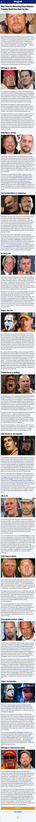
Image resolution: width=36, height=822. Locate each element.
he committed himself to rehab (11, 246)
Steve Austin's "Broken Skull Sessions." (23, 646)
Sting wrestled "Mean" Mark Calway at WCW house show (18, 706)
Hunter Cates (5, 11)
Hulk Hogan (26, 96)
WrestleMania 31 (26, 535)
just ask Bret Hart (24, 671)
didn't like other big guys (7, 478)
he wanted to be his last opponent (21, 609)
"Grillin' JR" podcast (20, 789)
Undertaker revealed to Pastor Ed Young (21, 480)
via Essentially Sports (19, 339)
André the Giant (19, 466)
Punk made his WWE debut (21, 176)
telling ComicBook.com (12, 737)
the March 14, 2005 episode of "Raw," (17, 239)
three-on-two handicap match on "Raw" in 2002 (16, 797)
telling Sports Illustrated (23, 732)
